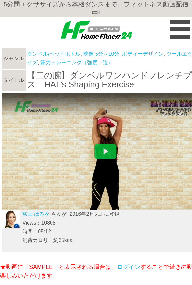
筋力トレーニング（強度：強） (76, 62)
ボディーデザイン (143, 54)
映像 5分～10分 (101, 54)
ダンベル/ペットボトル (53, 54)
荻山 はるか (36, 214)
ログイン (128, 267)
